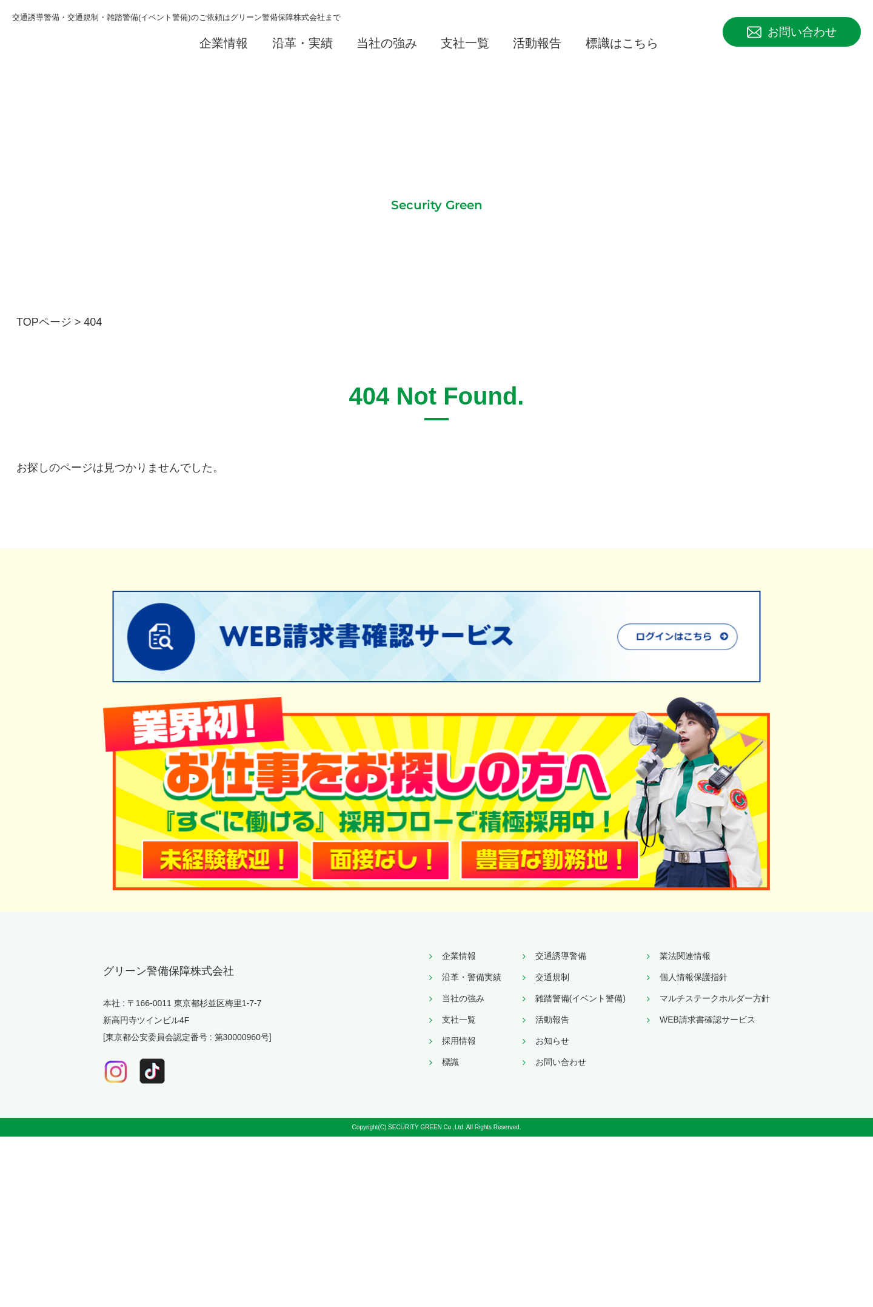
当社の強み (386, 54)
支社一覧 (465, 54)
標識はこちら (622, 54)
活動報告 (537, 54)
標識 (450, 1210)
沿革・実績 (302, 54)
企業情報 (223, 54)
